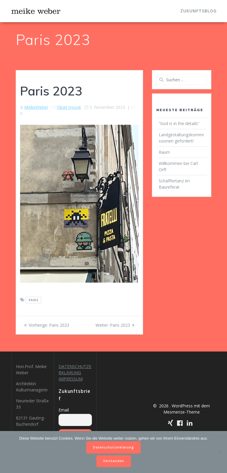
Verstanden (113, 461)
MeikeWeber (36, 107)
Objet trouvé (69, 107)
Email (64, 410)
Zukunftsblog (198, 11)
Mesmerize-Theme (181, 412)
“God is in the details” (179, 123)
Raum (164, 152)
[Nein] (220, 452)
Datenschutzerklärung (113, 447)
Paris (33, 300)
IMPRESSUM (71, 379)
